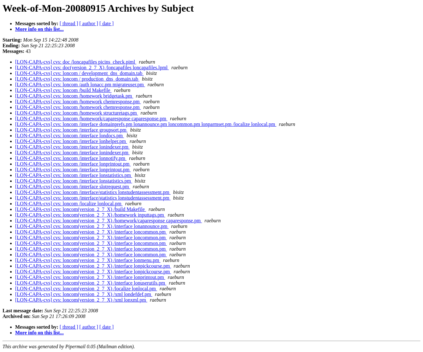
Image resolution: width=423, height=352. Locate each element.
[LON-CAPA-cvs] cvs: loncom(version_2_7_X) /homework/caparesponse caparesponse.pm (108, 220)
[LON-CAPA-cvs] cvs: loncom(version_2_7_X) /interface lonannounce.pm (91, 226)
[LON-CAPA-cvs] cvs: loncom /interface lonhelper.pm (71, 141)
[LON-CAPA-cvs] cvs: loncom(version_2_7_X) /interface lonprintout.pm (90, 277)
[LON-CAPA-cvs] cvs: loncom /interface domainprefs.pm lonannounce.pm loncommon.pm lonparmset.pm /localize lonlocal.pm (145, 124)
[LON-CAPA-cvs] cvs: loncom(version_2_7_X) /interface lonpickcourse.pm (93, 266)
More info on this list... (39, 29)
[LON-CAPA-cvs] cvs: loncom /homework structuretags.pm (76, 113)
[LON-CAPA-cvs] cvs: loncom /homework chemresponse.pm (78, 101)
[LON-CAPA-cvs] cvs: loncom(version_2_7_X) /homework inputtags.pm (90, 215)
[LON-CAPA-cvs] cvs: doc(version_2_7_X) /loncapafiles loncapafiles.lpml (92, 67)
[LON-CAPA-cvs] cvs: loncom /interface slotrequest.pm (72, 186)
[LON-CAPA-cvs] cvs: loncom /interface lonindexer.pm (72, 147)
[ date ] (106, 23)
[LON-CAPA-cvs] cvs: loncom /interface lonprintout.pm (73, 164)
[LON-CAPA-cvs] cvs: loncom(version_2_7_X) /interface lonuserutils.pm (90, 283)
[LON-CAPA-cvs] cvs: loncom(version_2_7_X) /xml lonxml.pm (81, 300)
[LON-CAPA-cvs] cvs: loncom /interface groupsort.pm (71, 130)
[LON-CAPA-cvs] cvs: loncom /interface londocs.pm (69, 135)
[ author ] (88, 23)
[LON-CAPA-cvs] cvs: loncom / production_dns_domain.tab (77, 79)
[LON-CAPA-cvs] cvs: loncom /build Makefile (63, 90)
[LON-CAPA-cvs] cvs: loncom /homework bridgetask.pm (74, 96)
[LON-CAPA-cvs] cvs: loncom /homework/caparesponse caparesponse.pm (91, 118)
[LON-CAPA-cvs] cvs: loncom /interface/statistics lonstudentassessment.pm (93, 192)
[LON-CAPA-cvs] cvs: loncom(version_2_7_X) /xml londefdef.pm (83, 294)
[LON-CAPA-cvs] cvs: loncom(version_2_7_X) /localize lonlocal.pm (86, 288)
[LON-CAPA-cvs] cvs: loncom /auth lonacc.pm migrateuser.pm (80, 84)
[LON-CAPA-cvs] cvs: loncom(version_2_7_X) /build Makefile (80, 209)
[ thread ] (69, 23)
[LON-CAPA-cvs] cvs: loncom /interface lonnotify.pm (70, 158)
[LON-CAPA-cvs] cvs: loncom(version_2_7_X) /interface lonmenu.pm (88, 260)
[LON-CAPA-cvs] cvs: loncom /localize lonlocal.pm (69, 203)
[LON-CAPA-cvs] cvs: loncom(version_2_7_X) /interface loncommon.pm (91, 232)
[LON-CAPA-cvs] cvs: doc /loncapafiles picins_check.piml (75, 62)
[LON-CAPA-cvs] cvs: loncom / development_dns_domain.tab (79, 73)
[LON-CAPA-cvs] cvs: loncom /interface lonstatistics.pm (73, 175)
